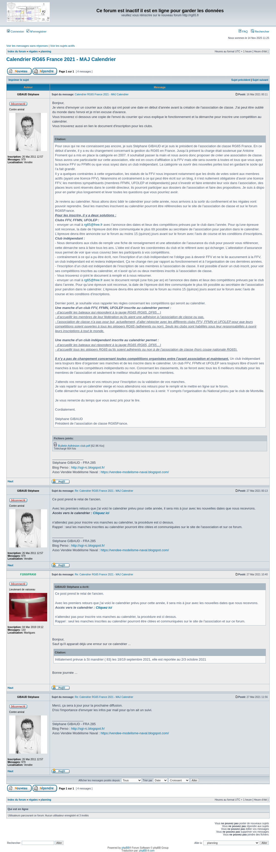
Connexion (15, 31)
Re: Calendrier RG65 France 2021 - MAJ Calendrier (104, 490)
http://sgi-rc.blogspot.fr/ (88, 467)
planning (46, 51)
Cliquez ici (101, 513)
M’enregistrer (36, 31)
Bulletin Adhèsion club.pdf (74, 445)
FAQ (243, 31)
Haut (10, 481)
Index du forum (17, 51)
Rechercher (260, 31)
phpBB (125, 847)
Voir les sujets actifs (62, 45)
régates (33, 51)
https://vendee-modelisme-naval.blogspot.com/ (135, 472)
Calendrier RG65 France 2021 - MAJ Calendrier (61, 59)
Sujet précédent (240, 80)
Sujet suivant (260, 80)
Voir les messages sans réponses (27, 45)
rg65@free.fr (93, 225)
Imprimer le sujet (19, 80)
